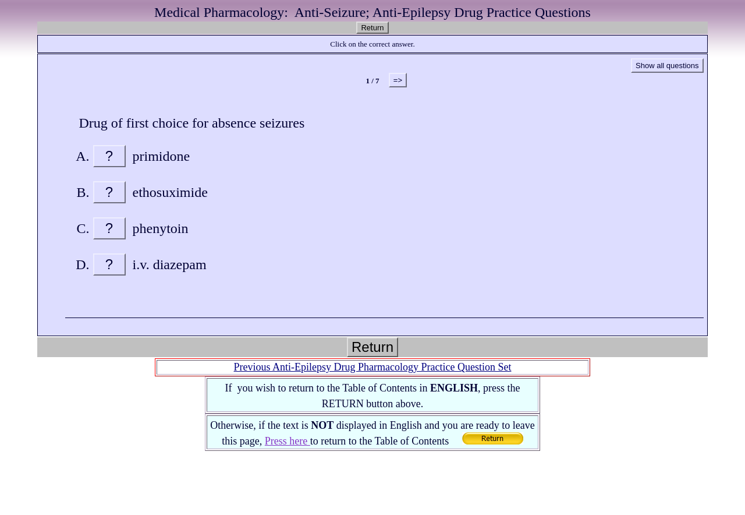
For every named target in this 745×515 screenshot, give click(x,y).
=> (397, 80)
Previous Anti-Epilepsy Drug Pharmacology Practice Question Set (373, 367)
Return (372, 27)
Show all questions (667, 65)
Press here (287, 441)
